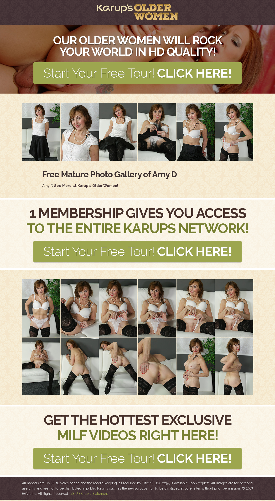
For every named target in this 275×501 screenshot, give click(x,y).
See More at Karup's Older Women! (86, 186)
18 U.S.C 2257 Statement (89, 495)
